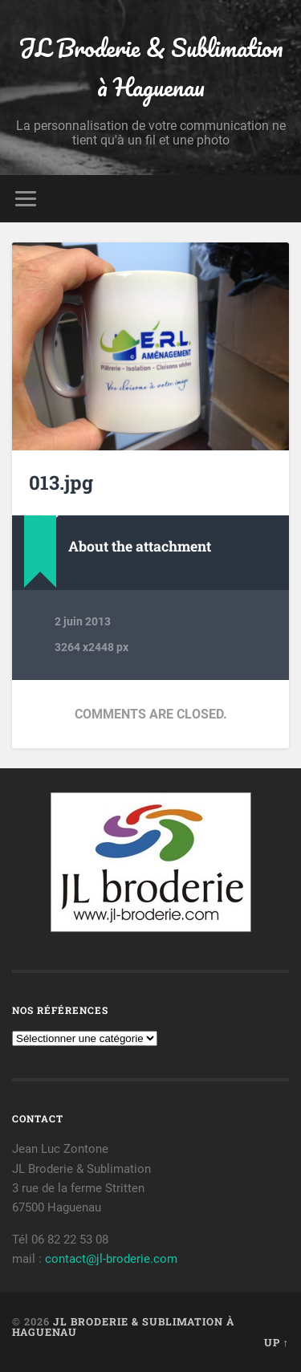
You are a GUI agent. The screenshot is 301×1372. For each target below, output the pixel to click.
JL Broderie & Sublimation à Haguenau (150, 67)
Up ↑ (276, 1342)
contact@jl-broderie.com (111, 1259)
